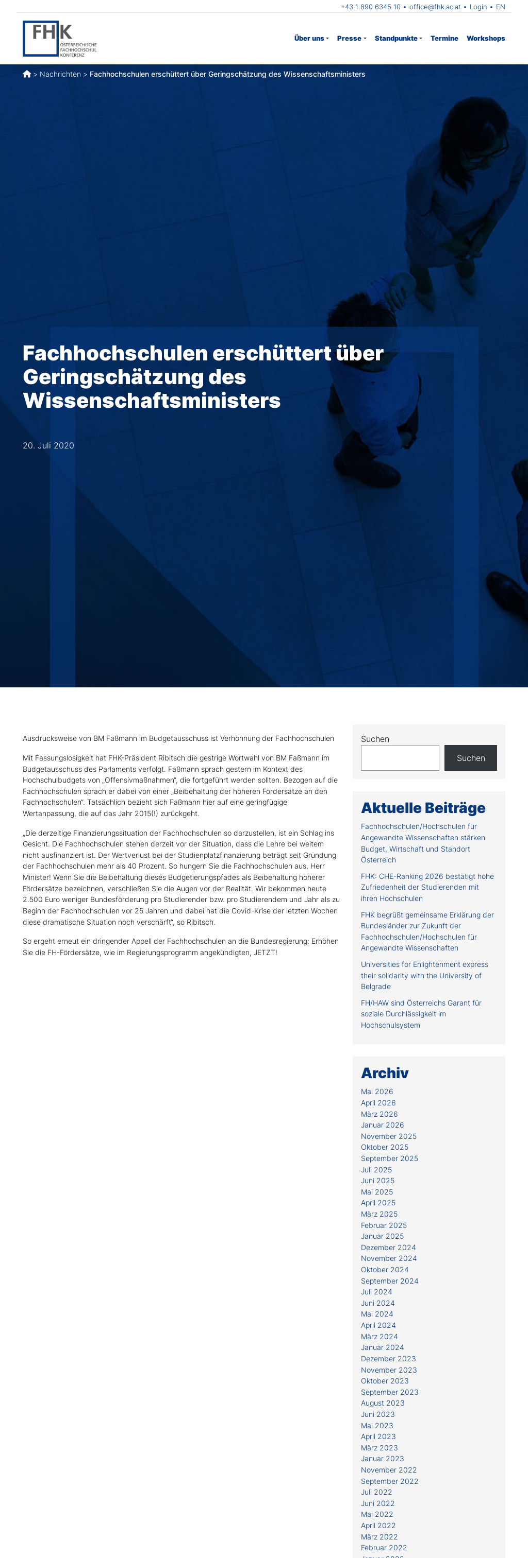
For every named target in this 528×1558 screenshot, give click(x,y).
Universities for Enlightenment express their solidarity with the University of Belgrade (424, 975)
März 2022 (379, 1536)
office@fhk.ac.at (435, 7)
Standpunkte (396, 38)
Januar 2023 (382, 1458)
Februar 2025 (384, 1225)
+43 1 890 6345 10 (371, 7)
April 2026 (378, 1102)
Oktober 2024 (385, 1269)
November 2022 (389, 1469)
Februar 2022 (384, 1547)
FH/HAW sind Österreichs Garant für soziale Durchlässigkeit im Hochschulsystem (421, 1013)
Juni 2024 (378, 1303)
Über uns (309, 38)
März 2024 (379, 1336)
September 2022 (390, 1481)
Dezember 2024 (388, 1247)
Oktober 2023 (385, 1380)
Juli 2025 (376, 1169)
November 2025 (389, 1136)
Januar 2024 (382, 1347)
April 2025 (378, 1202)
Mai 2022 (377, 1514)
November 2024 (389, 1258)
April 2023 (378, 1436)
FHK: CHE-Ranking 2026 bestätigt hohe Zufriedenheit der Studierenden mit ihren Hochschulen (427, 887)
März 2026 (379, 1114)
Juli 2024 (376, 1291)
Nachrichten (60, 74)
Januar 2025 (382, 1236)
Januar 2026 (382, 1124)
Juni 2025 (377, 1180)
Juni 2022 (378, 1503)
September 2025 (389, 1158)
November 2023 (389, 1369)
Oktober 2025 (384, 1146)
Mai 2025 (377, 1191)
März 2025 (379, 1213)
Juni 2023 (378, 1414)
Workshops (486, 38)
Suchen (375, 739)
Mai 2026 (377, 1091)
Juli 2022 (376, 1491)
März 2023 (379, 1447)
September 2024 (390, 1280)
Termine (444, 38)
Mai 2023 (377, 1425)
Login (478, 7)
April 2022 (378, 1525)
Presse (349, 38)
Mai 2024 (377, 1313)
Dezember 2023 (388, 1358)
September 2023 (390, 1392)
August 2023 (383, 1402)
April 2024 (378, 1325)
